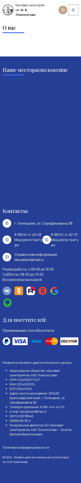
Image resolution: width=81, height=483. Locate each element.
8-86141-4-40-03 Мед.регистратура (28, 239)
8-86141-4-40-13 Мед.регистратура (64, 239)
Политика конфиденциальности (26, 447)
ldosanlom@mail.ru (29, 259)
